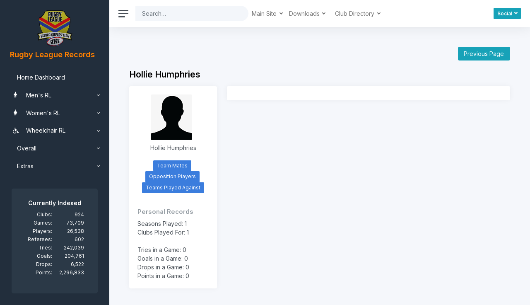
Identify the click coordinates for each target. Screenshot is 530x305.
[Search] (185, 13)
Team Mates (172, 165)
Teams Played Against (173, 187)
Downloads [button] (305, 13)
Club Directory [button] (355, 13)
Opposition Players (172, 176)
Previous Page (484, 53)
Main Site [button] (265, 13)
